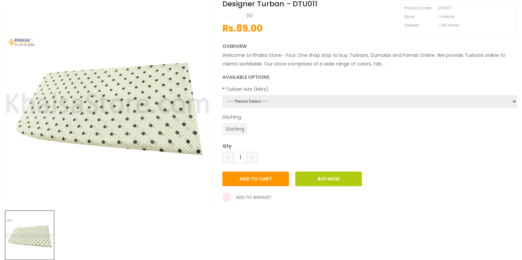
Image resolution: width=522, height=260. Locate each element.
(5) (250, 15)
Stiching (231, 117)
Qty (227, 146)
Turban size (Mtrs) (247, 89)
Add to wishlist (246, 197)
